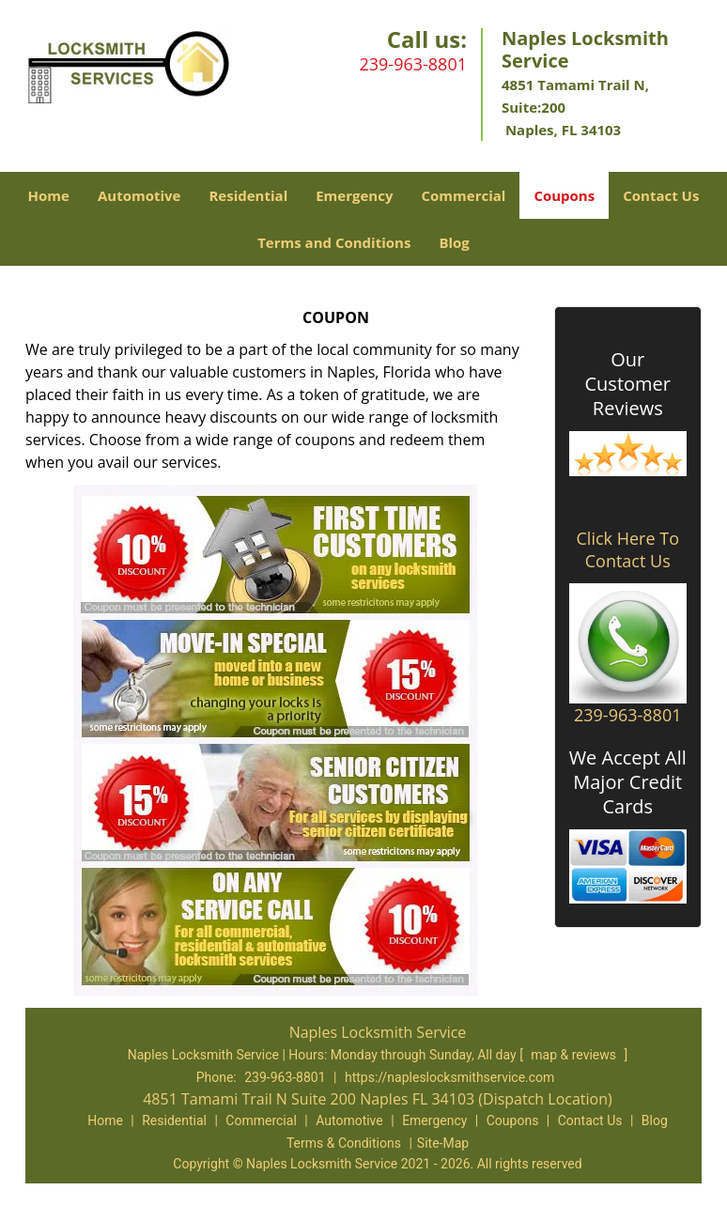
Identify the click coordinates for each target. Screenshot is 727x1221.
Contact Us (661, 195)
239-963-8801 (413, 64)
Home (49, 195)
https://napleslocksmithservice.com (449, 1077)
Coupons (564, 195)
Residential (248, 195)
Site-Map (443, 1143)
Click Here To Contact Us (628, 549)
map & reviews (575, 1054)
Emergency (354, 195)
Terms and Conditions (333, 242)
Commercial (463, 195)
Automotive (139, 195)
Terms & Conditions (343, 1143)
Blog (454, 242)
